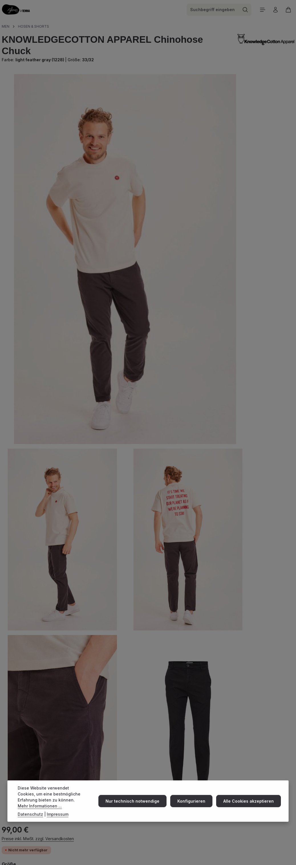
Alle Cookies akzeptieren (249, 806)
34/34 (195, 150)
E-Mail (147, 769)
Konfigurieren (194, 806)
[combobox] (211, 11)
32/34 (222, 138)
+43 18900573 (138, 755)
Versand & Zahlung (215, 731)
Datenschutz (30, 819)
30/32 (222, 127)
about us (206, 739)
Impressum (57, 819)
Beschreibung (23, 598)
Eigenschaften (24, 682)
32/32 (276, 127)
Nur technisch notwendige (136, 806)
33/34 (250, 138)
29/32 (195, 127)
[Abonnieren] (67, 827)
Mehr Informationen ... (40, 811)
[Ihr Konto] (275, 11)
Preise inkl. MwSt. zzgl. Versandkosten (215, 90)
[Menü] (261, 11)
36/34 (277, 138)
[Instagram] (6, 741)
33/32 (195, 138)
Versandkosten (176, 853)
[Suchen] (244, 11)
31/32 (249, 127)
